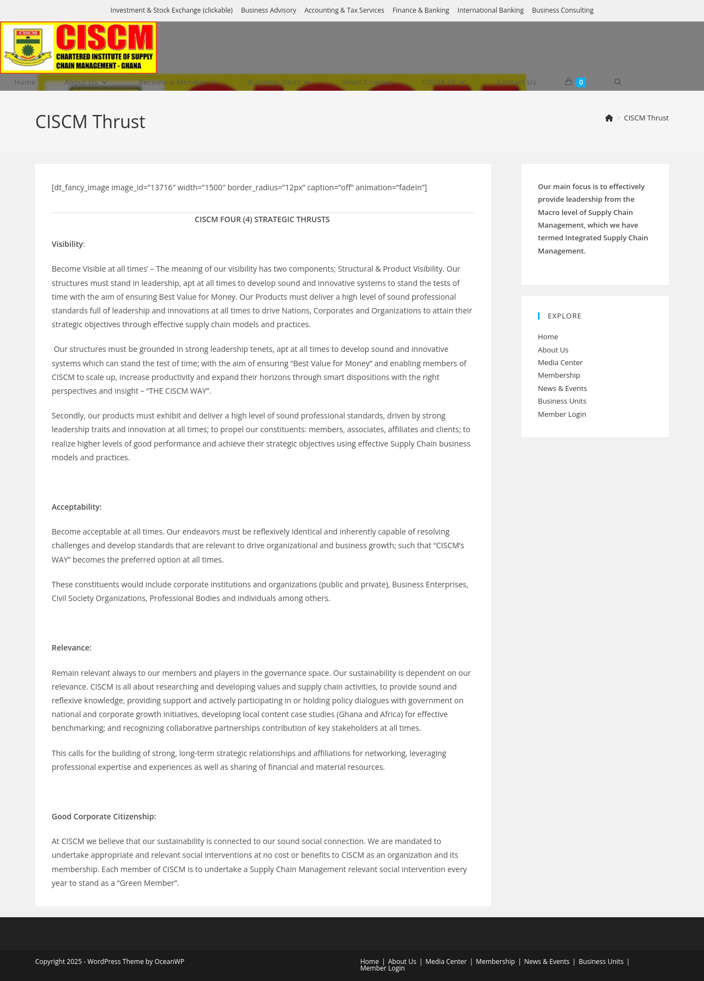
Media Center (560, 362)
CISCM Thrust (646, 118)
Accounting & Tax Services (344, 10)
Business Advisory (268, 10)
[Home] (609, 118)
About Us (553, 350)
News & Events (562, 388)
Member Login (562, 414)
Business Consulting (562, 10)
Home (548, 336)
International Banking (491, 10)
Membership (559, 375)
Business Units (562, 401)
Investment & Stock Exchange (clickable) (172, 10)
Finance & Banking (421, 10)
